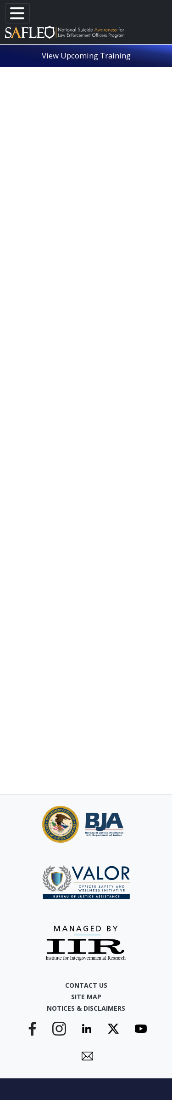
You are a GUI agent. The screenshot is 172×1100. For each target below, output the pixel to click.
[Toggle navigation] (17, 13)
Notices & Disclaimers (86, 1008)
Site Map (86, 996)
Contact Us (86, 985)
